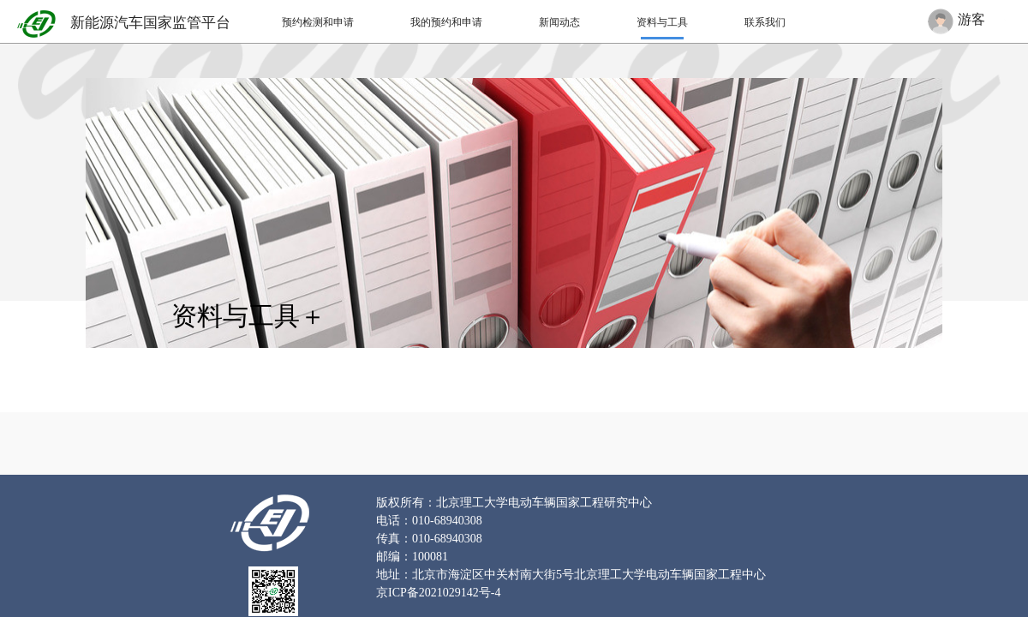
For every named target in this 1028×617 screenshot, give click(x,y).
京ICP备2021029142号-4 (438, 592)
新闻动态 (559, 22)
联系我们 (765, 22)
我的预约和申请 (446, 22)
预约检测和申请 (318, 22)
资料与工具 (662, 22)
